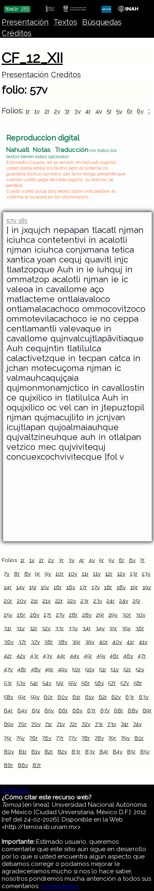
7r (142, 560)
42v (20, 655)
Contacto (16, 790)
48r (21, 669)
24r (110, 600)
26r (21, 614)
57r (112, 682)
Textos (65, 22)
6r (130, 111)
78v (99, 737)
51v (114, 669)
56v (99, 682)
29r (100, 614)
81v (35, 751)
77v (72, 737)
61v (89, 696)
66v (77, 710)
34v (100, 628)
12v (121, 573)
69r (147, 710)
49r (49, 669)
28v (87, 614)
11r (85, 573)
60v (62, 696)
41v (143, 641)
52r (127, 669)
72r (73, 724)
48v (36, 669)
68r (118, 710)
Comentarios (59, 886)
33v (73, 628)
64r (8, 710)
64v (22, 710)
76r (33, 737)
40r (103, 641)
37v (35, 641)
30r (126, 614)
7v (6, 573)
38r (48, 641)
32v (46, 628)
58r (137, 682)
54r (34, 682)
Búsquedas (102, 22)
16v (70, 587)
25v (8, 614)
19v (147, 587)
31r (7, 628)
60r (48, 696)
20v (21, 600)
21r (34, 600)
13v (146, 573)
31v (20, 628)
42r (8, 655)
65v (49, 710)
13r (134, 573)
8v (27, 573)
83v (90, 751)
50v (89, 669)
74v (137, 724)
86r (8, 765)
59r (22, 696)
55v (72, 682)
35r (113, 628)
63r (129, 696)
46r (114, 655)
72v (86, 724)
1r (27, 111)
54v (46, 682)
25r (136, 600)
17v (96, 587)
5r (109, 111)
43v (47, 655)
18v (121, 587)
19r (134, 587)
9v (48, 573)
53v (20, 682)
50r (76, 669)
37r (22, 641)
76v (46, 737)
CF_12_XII (32, 58)
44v (74, 655)
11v (97, 573)
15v (45, 587)
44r (61, 655)
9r (37, 573)
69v (9, 724)
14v (20, 587)
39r (76, 641)
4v (98, 111)
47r (142, 655)
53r (8, 682)
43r (34, 655)
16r (57, 587)
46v (128, 655)
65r (36, 710)
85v (144, 751)
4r (88, 111)
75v (20, 737)
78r (85, 737)
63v (144, 696)
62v (116, 696)
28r (73, 614)
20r (8, 600)
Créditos (17, 33)
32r (33, 628)
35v (126, 628)
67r (91, 710)
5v (119, 111)
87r (36, 765)
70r (22, 724)
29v (112, 614)
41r (130, 641)
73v (111, 724)
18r (108, 587)
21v (46, 600)
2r (47, 111)
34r (86, 628)
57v (124, 682)
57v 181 (17, 220)
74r (125, 724)
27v (60, 614)
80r (139, 737)
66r (63, 710)
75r (7, 737)
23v (97, 600)
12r (109, 573)
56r (85, 682)
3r (67, 111)
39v (89, 641)
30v (140, 614)
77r (60, 737)
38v (62, 641)
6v (140, 111)
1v (37, 111)
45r (88, 655)
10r (59, 573)
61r (76, 696)
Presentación (25, 22)
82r (48, 751)
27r (47, 614)
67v (105, 710)
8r (17, 573)
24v (123, 600)
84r (103, 751)
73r (99, 724)
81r (22, 751)
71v (61, 724)
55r (60, 682)
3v (77, 111)
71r (48, 724)
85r (131, 751)
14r (7, 587)
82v (62, 751)
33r (59, 628)
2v (57, 111)
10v (72, 573)
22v (71, 600)
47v (8, 669)
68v (133, 710)
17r (83, 587)
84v (117, 751)
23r (84, 600)
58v (8, 696)
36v (9, 641)
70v (36, 724)
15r (33, 587)
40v (117, 641)
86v (23, 765)
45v (101, 655)
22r (59, 600)
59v (34, 696)
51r (102, 669)
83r (75, 751)
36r (139, 628)
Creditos (66, 74)
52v (140, 669)
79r (112, 737)
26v (34, 614)
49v (62, 669)
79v (125, 737)
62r (103, 696)
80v (9, 751)
